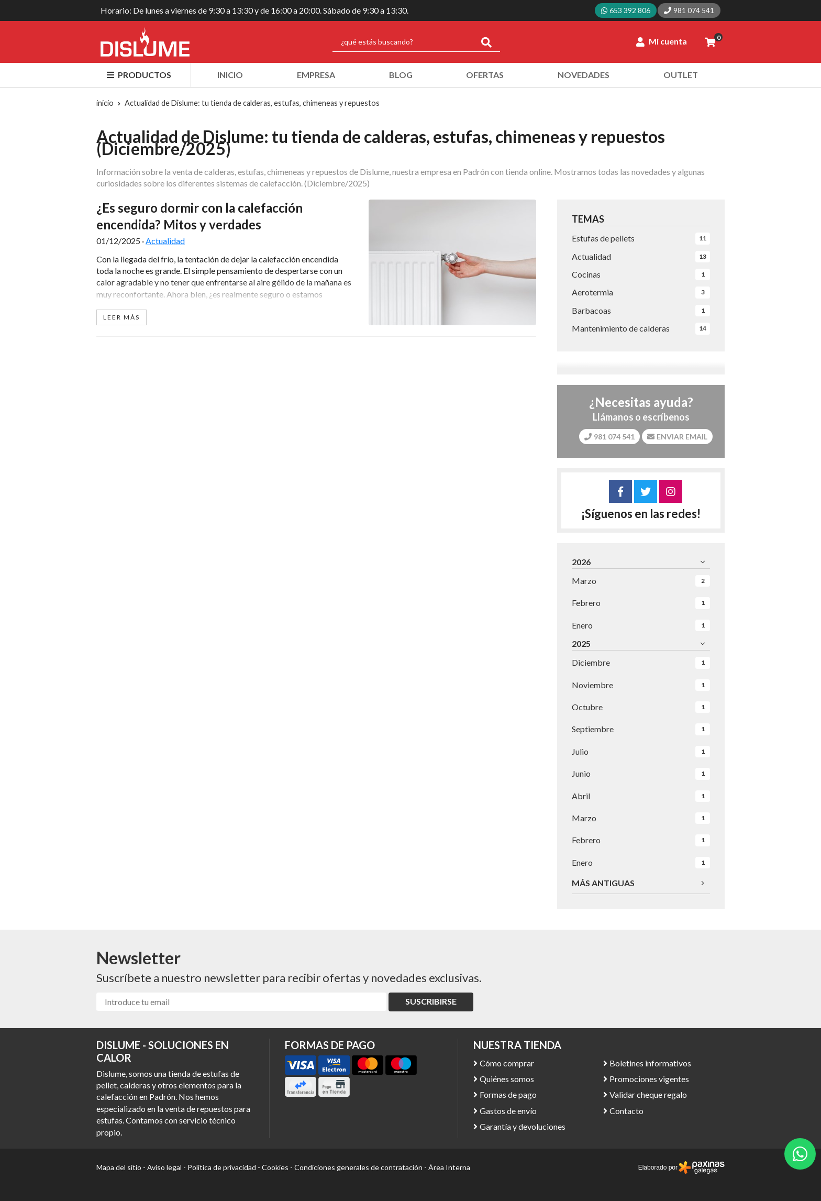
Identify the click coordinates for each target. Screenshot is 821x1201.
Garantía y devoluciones (522, 1126)
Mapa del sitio (118, 1167)
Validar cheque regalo (648, 1094)
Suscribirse (431, 1001)
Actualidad (165, 241)
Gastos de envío (508, 1111)
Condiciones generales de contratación (358, 1167)
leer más (121, 317)
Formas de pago (508, 1094)
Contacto (626, 1111)
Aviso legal (164, 1167)
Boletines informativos (650, 1063)
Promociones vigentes (649, 1079)
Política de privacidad (221, 1167)
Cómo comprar (507, 1063)
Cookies (275, 1167)
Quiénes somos (507, 1079)
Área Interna (449, 1167)
